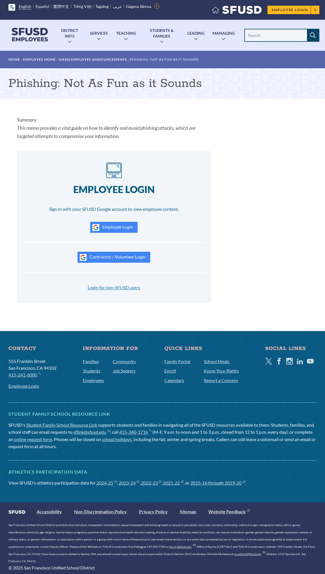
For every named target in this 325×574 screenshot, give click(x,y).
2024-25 (106, 482)
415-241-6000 (24, 374)
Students (91, 370)
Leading (195, 33)
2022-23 (151, 482)
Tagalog (102, 6)
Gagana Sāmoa (139, 6)
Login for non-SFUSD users (114, 287)
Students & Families (162, 33)
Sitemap (188, 511)
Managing (224, 33)
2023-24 (129, 482)
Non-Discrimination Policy (100, 511)
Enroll (170, 370)
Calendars (174, 380)
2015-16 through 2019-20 (217, 482)
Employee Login (294, 10)
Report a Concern (221, 380)
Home (14, 59)
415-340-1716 (135, 432)
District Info (69, 33)
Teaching (126, 33)
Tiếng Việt (82, 6)
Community (124, 361)
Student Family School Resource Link (61, 425)
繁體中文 (61, 6)
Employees (93, 380)
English (25, 6)
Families (91, 361)
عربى (117, 6)
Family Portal (177, 361)
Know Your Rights (221, 370)
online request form (33, 439)
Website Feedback (228, 511)
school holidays (117, 439)
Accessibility (49, 511)
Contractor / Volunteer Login (113, 257)
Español (42, 6)
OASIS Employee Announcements (93, 59)
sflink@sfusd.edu (91, 432)
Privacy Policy (153, 511)
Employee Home (39, 59)
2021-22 (173, 482)
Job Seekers (124, 370)
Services (99, 33)
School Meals (216, 361)
